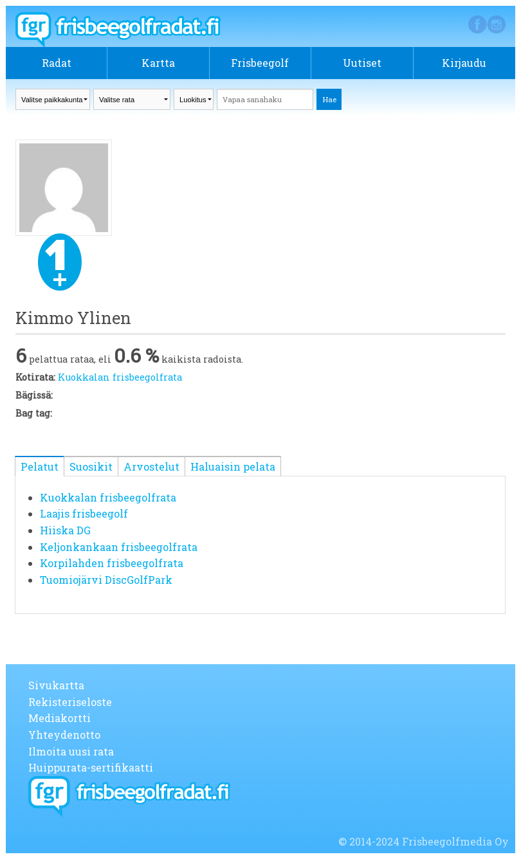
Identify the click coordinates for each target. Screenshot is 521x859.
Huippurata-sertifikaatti (90, 767)
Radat (56, 62)
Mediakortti (59, 718)
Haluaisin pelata (232, 466)
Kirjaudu (464, 62)
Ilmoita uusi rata (71, 751)
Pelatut (40, 466)
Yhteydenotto (64, 734)
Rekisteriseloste (70, 702)
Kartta (158, 62)
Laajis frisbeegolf (84, 513)
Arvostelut (151, 466)
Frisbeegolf (260, 62)
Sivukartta (56, 685)
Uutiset (362, 62)
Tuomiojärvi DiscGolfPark (106, 579)
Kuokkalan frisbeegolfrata (120, 377)
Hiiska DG (65, 530)
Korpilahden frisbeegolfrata (111, 563)
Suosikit (91, 466)
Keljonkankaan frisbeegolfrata (118, 547)
